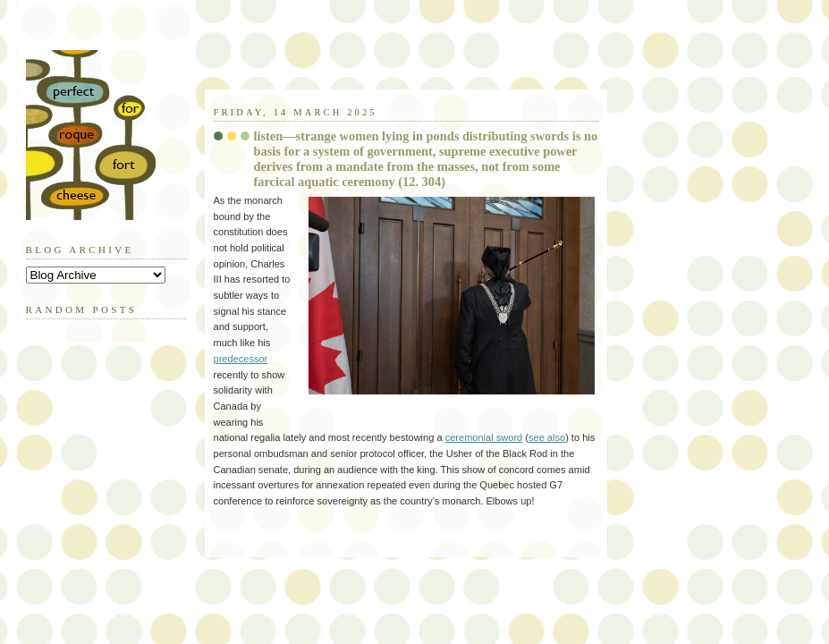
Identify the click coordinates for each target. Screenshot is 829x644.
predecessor (241, 358)
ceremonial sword (484, 437)
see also (547, 437)
